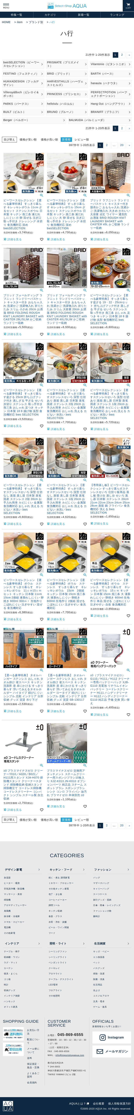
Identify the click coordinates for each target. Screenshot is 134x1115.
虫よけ (96, 990)
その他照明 (54, 996)
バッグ (96, 877)
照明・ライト (58, 943)
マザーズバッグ (101, 883)
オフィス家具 (11, 1007)
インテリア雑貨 (12, 996)
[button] (129, 55)
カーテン (8, 968)
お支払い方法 (33, 1032)
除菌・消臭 (99, 979)
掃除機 (7, 900)
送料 (29, 1058)
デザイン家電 (13, 869)
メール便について (33, 1050)
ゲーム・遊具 (100, 1007)
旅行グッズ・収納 (102, 900)
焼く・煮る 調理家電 (59, 877)
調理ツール (54, 905)
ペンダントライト (58, 962)
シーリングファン (58, 951)
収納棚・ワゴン (12, 957)
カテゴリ (50, 14)
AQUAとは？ (77, 1103)
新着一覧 (83, 14)
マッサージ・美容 (13, 894)
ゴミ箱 (7, 979)
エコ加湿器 (99, 957)
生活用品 (97, 984)
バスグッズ (99, 968)
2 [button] (122, 54)
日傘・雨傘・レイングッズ (106, 905)
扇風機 (7, 911)
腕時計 (96, 916)
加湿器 (7, 877)
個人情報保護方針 (119, 1103)
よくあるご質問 (33, 1075)
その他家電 (9, 933)
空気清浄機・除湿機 (14, 889)
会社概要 (98, 1103)
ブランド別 (36, 22)
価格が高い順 (49, 139)
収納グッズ (9, 990)
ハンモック (9, 1001)
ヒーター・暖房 (12, 883)
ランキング (117, 14)
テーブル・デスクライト (61, 979)
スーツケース (100, 894)
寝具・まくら (11, 973)
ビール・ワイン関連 (59, 927)
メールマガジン (116, 1051)
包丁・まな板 (55, 894)
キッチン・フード (61, 869)
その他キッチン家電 (59, 889)
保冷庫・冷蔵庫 (12, 916)
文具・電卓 (99, 1001)
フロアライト (55, 990)
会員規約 (32, 1082)
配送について (33, 1041)
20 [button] (121, 145)
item (20, 22)
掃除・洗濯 (99, 973)
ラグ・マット (11, 962)
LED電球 (53, 984)
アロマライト (55, 973)
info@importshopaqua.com (69, 1055)
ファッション (102, 869)
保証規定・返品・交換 (33, 1066)
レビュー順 (82, 139)
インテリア (12, 943)
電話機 (7, 927)
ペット (96, 962)
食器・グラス (55, 916)
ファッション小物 (102, 911)
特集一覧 (16, 14)
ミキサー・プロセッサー (61, 883)
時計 (6, 984)
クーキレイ (54, 968)
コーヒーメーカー (58, 900)
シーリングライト (58, 957)
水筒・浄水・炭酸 (58, 922)
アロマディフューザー (15, 905)
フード (52, 933)
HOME (6, 22)
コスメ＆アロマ (101, 996)
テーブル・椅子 (12, 951)
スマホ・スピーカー (14, 922)
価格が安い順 (28, 139)
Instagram (116, 1037)
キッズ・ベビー (101, 951)
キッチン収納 (55, 911)
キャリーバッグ (101, 889)
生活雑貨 (100, 943)
